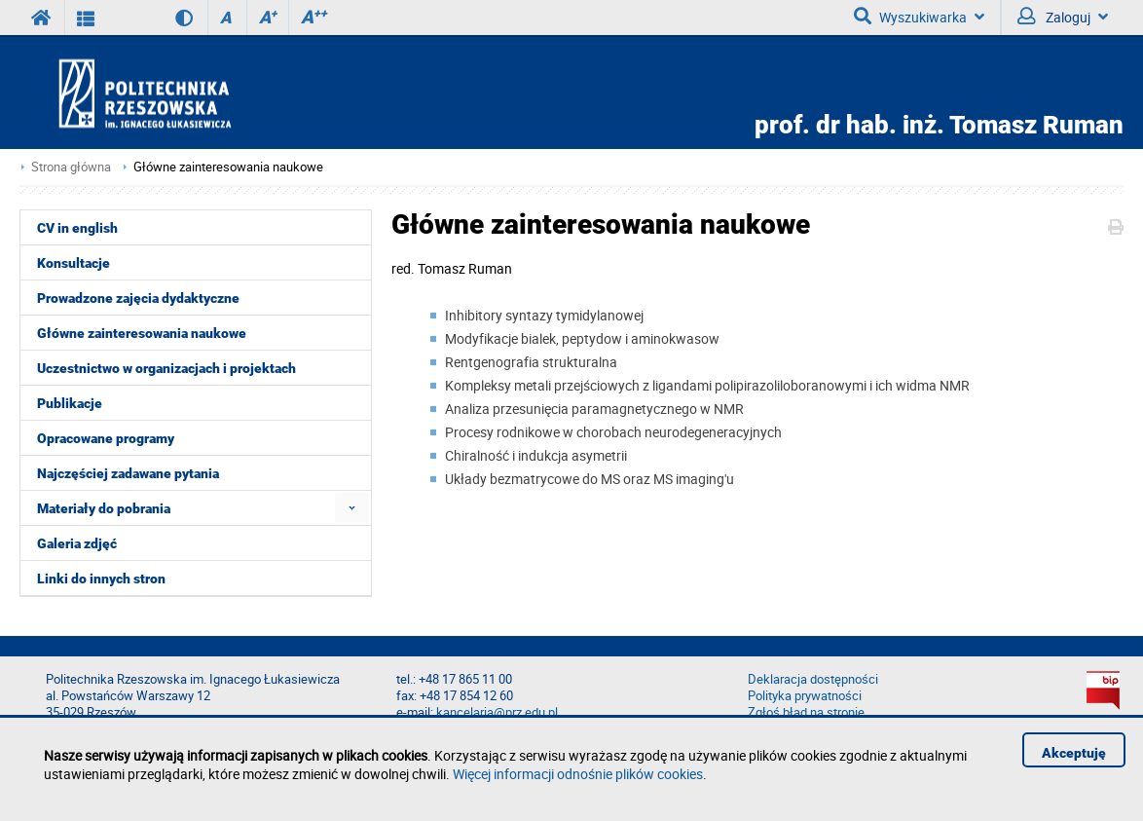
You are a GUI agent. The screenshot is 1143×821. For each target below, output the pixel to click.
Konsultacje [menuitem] (73, 263)
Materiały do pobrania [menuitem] (103, 508)
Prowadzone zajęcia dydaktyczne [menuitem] (138, 298)
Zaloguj (1062, 16)
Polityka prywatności (805, 696)
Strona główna (71, 167)
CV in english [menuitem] (77, 228)
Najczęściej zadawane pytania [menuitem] (128, 473)
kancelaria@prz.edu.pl (497, 712)
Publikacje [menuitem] (69, 403)
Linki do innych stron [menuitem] (101, 578)
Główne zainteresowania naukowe (228, 167)
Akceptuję (1074, 753)
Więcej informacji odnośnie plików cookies (578, 774)
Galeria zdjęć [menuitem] (77, 543)
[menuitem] (352, 508)
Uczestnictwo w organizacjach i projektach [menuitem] (166, 368)
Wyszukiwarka (919, 16)
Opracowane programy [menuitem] (105, 438)
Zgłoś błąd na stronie (806, 712)
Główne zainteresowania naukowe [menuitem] (141, 333)
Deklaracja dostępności (813, 679)
